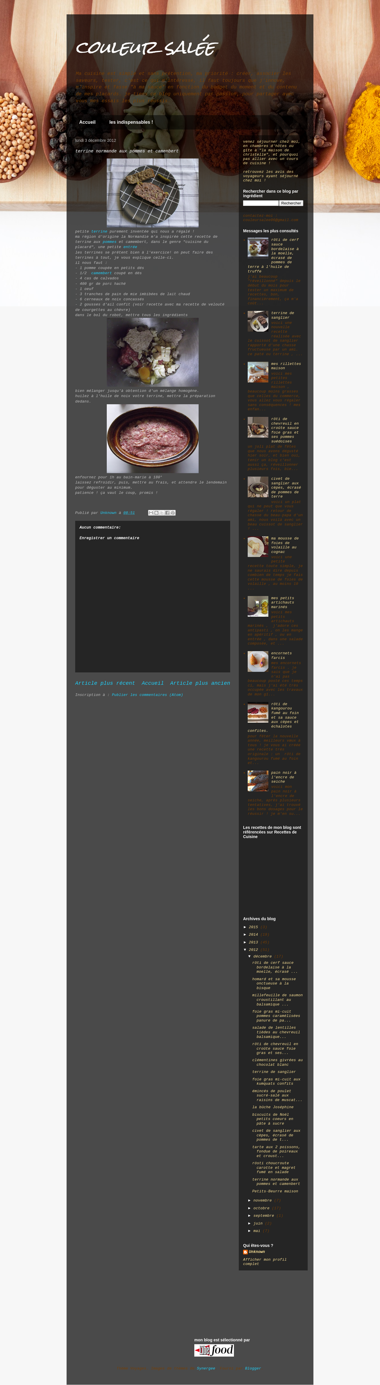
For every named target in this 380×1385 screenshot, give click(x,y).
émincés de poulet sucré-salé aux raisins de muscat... (277, 1095)
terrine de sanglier (282, 315)
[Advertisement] (271, 880)
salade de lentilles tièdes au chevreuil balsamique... (276, 1032)
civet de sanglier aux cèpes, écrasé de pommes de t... (276, 1135)
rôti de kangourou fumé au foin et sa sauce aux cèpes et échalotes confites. (273, 717)
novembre (263, 1200)
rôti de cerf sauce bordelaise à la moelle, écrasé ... (275, 967)
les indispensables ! (131, 122)
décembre (263, 956)
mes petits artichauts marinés (282, 602)
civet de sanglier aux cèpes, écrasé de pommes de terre (286, 488)
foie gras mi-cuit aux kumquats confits (276, 1081)
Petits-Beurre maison (275, 1191)
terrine (99, 231)
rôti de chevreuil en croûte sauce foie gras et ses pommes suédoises (285, 430)
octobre (262, 1208)
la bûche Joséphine (273, 1107)
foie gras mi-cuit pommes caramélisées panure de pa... (276, 1016)
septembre (264, 1216)
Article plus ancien (200, 683)
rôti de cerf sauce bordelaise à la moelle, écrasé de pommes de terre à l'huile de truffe (273, 255)
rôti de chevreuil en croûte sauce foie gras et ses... (275, 1048)
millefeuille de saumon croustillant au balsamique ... (277, 999)
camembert (101, 273)
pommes (110, 242)
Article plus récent (105, 683)
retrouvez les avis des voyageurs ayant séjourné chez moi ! (270, 176)
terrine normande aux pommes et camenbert (276, 1181)
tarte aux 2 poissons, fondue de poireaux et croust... (276, 1151)
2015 (254, 927)
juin (259, 1223)
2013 (254, 942)
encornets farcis (281, 655)
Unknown (257, 1252)
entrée (130, 247)
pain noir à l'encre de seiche (283, 777)
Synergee (206, 1368)
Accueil (87, 122)
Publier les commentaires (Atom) (147, 695)
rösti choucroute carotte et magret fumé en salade (274, 1167)
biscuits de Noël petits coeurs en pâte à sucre (272, 1119)
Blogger (253, 1368)
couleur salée (145, 47)
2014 (254, 935)
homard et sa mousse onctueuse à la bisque (274, 983)
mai (258, 1231)
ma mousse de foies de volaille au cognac (285, 545)
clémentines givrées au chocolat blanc (277, 1062)
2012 (254, 950)
